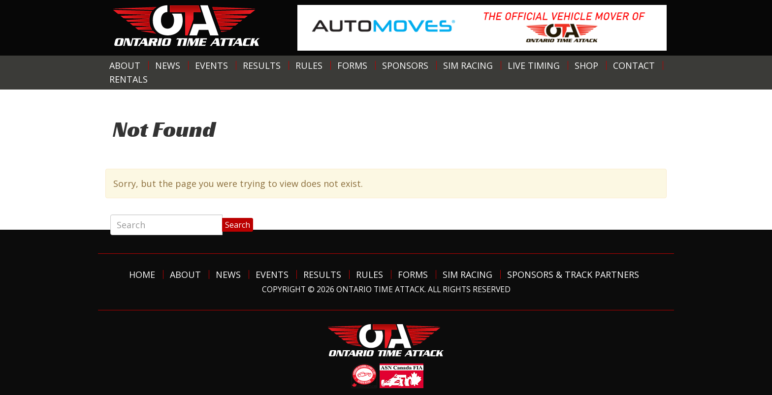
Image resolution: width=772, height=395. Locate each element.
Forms (352, 65)
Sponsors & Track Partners (573, 274)
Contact (634, 65)
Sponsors (405, 65)
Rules (308, 65)
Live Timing (534, 65)
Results (262, 65)
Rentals (128, 79)
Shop (586, 65)
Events (211, 65)
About (124, 65)
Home (142, 274)
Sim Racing (468, 65)
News (167, 65)
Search (237, 224)
